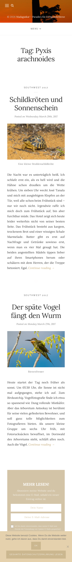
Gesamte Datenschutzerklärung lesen (36, 554)
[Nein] (67, 546)
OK (36, 546)
